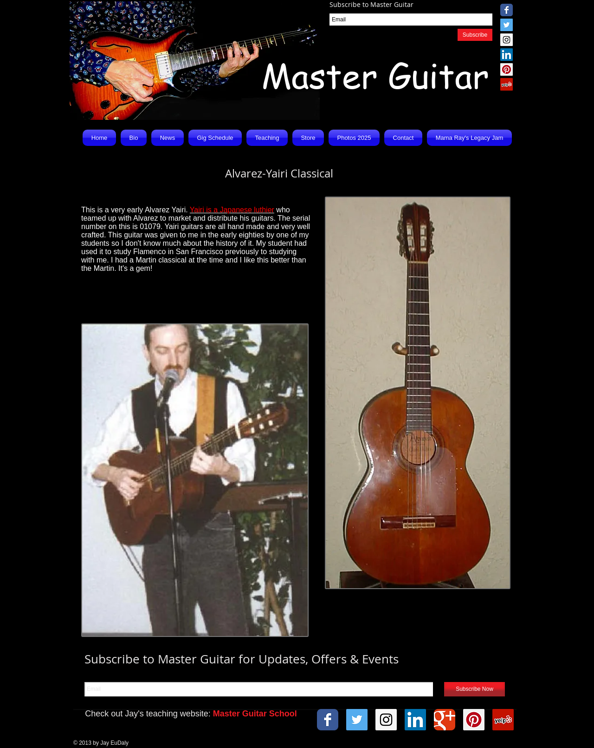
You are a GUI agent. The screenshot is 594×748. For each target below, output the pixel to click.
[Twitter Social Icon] (506, 25)
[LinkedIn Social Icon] (506, 54)
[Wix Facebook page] (506, 10)
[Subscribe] (475, 35)
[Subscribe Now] (474, 689)
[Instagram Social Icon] (506, 39)
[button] (167, 138)
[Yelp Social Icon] (506, 84)
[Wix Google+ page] (444, 719)
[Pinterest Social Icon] (506, 69)
